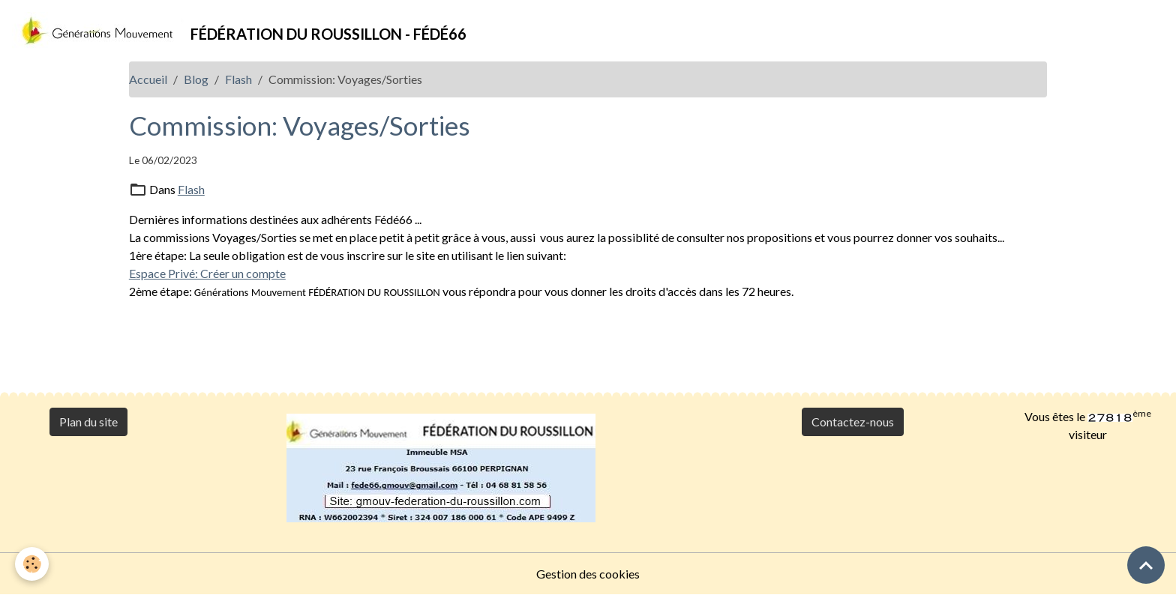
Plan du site (88, 421)
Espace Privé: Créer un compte (207, 273)
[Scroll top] (1146, 565)
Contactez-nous (853, 421)
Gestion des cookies (588, 574)
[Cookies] (32, 564)
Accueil (148, 79)
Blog (196, 79)
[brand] (239, 30)
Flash (238, 79)
